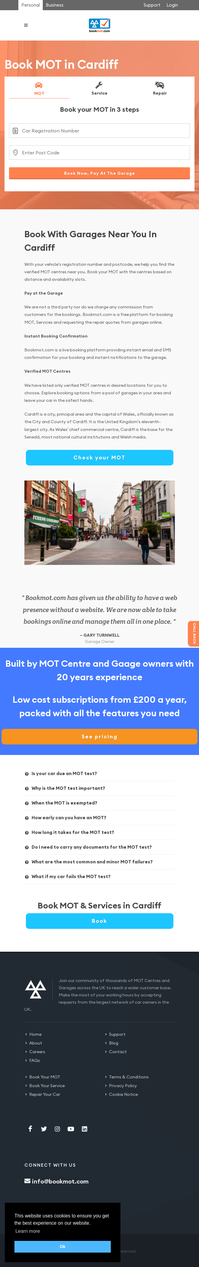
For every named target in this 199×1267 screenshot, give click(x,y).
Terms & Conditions (129, 1077)
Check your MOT (99, 457)
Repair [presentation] (159, 88)
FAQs (34, 1060)
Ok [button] (62, 1246)
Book (99, 920)
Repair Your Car (44, 1094)
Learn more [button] (27, 1231)
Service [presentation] (99, 88)
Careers (37, 1051)
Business (55, 5)
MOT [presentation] (38, 88)
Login (172, 5)
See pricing (100, 736)
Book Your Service (47, 1085)
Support (152, 5)
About (35, 1043)
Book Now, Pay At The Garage (99, 173)
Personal (30, 5)
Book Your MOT (44, 1077)
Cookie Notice (123, 1094)
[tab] (39, 90)
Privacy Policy (123, 1085)
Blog (113, 1043)
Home (35, 1034)
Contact (118, 1051)
